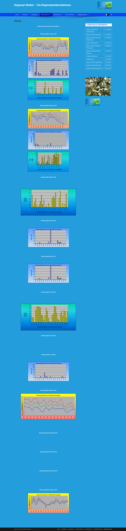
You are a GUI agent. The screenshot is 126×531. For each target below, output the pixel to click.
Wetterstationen (45, 14)
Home (17, 14)
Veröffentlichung (69, 14)
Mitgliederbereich (82, 14)
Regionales (34, 14)
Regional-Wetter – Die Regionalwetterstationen (42, 5)
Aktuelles (25, 14)
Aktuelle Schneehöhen (91, 20)
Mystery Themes (35, 529)
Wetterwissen (57, 14)
